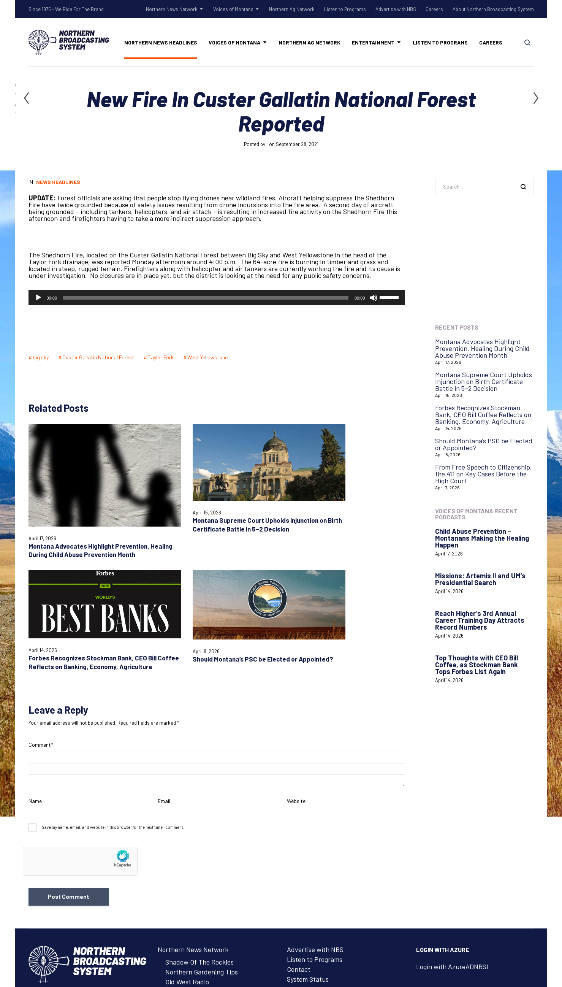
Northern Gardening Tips (201, 832)
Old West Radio (187, 842)
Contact (298, 829)
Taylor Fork (161, 357)
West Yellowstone (207, 357)
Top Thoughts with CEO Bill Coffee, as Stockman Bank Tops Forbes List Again (476, 665)
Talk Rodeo (181, 851)
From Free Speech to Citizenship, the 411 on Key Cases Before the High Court (483, 474)
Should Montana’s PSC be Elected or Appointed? (483, 444)
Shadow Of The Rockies (199, 822)
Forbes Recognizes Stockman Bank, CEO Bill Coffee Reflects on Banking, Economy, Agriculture (263, 494)
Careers (434, 9)
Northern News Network (172, 9)
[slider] (205, 298)
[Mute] (373, 297)
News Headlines (58, 182)
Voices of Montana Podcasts (206, 886)
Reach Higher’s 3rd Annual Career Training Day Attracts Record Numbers (479, 620)
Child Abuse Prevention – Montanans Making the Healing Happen (482, 538)
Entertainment (373, 42)
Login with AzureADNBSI (452, 826)
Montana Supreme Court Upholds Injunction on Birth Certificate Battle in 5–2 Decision (483, 381)
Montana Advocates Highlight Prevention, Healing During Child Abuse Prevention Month (71, 513)
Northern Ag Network (292, 9)
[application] (216, 297)
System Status (308, 839)
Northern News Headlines (160, 42)
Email (164, 661)
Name (35, 661)
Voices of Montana (233, 9)
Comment (40, 604)
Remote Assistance (314, 849)
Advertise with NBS (395, 9)
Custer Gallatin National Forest (98, 357)
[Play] (38, 297)
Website (296, 661)
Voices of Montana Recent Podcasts (476, 513)
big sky (41, 357)
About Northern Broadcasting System (493, 9)
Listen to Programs (345, 9)
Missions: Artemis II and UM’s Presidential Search (480, 579)
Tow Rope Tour (187, 861)
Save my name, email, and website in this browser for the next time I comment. (113, 687)
